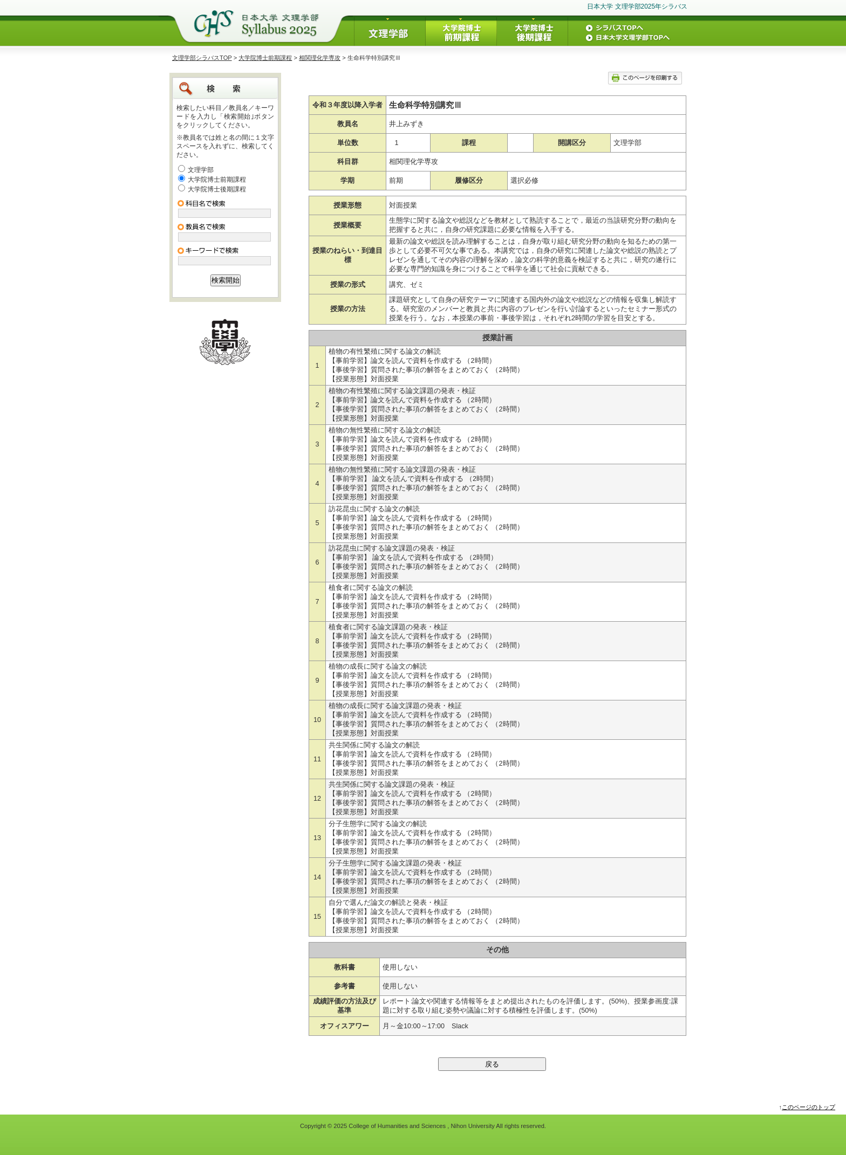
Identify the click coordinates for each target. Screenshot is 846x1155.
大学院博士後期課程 (217, 189)
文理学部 (201, 170)
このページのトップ (808, 1107)
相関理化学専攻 (319, 57)
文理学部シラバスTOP (202, 57)
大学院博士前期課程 (265, 57)
